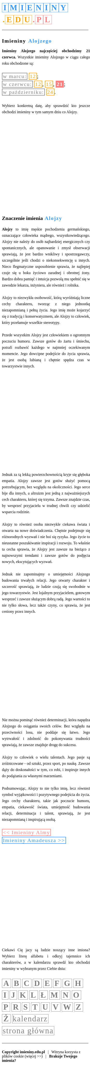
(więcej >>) (33, 1056)
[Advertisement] (45, 166)
